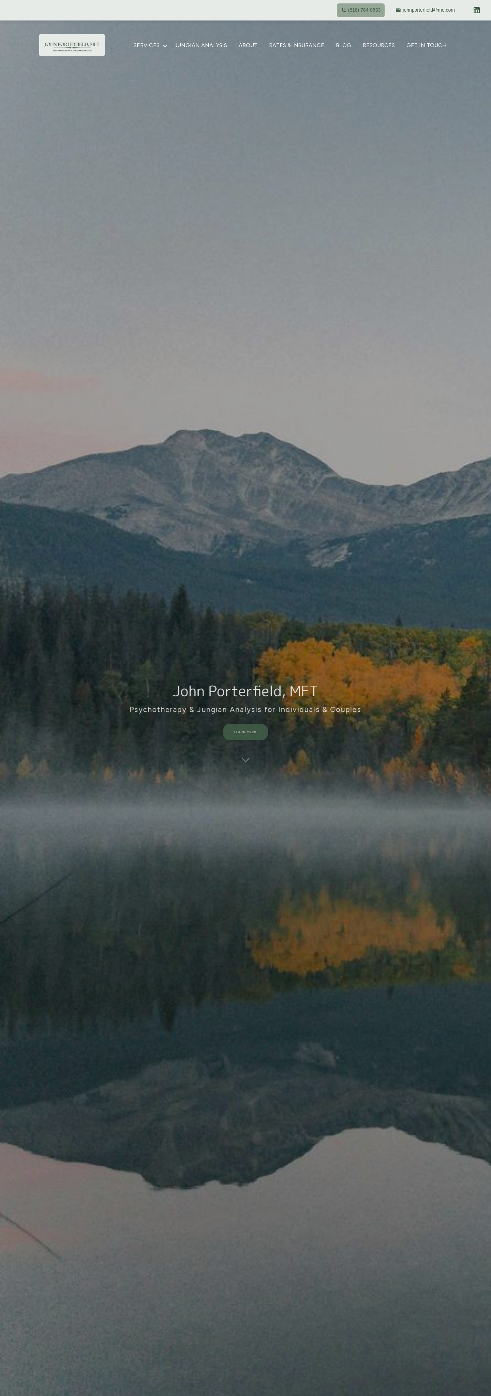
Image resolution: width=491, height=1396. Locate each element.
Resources (379, 45)
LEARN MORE (245, 728)
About (248, 45)
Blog (343, 45)
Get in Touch (426, 45)
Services (147, 45)
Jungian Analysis (201, 45)
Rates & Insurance (296, 45)
